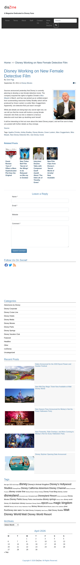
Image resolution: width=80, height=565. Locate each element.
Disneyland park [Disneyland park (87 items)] (33, 496)
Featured (7, 338)
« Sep (6, 552)
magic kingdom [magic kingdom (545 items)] (62, 502)
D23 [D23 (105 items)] (10, 484)
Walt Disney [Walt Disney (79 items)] (44, 510)
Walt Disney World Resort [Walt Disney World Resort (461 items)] (37, 514)
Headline (7, 341)
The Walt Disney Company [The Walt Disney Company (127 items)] (31, 510)
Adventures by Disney (12, 305)
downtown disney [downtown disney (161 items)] (18, 503)
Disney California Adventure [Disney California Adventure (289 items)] (35, 488)
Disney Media (9, 320)
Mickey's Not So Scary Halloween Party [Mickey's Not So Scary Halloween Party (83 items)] (20, 506)
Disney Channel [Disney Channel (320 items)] (57, 488)
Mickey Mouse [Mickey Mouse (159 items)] (37, 506)
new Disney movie (37, 135)
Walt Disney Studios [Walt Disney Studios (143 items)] (55, 510)
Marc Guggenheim (63, 132)
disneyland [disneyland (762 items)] (11, 495)
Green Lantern (49, 132)
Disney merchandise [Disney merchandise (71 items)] (62, 496)
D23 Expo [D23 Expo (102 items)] (16, 484)
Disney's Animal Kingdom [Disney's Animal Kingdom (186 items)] (38, 484)
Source (6, 128)
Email (14, 205)
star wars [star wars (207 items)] (18, 510)
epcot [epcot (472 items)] (44, 502)
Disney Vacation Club (12, 334)
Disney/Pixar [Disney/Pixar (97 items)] (17, 488)
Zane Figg (10, 80)
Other (6, 345)
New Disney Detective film (19, 135)
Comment (16, 223)
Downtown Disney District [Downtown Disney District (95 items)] (33, 503)
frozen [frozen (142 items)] (50, 503)
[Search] (65, 21)
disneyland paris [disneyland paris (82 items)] (23, 496)
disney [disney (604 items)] (23, 484)
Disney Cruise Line (11, 312)
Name (15, 197)
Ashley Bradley (26, 132)
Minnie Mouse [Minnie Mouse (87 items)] (47, 506)
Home (7, 62)
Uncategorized (9, 352)
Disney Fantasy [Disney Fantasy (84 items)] (38, 492)
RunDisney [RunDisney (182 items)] (8, 510)
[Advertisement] (40, 43)
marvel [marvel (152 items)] (6, 506)
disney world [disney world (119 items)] (68, 499)
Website (15, 214)
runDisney (8, 349)
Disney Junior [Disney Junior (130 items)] (62, 492)
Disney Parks (9, 327)
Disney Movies (9, 323)
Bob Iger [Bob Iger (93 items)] (6, 484)
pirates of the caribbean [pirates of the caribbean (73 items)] (57, 506)
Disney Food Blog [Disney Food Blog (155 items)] (50, 492)
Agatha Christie (14, 132)
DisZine (39, 560)
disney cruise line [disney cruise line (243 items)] (17, 491)
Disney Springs (9, 330)
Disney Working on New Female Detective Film (41, 62)
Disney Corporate (10, 309)
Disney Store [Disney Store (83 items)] (59, 499)
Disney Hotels (9, 316)
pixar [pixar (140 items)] (66, 506)
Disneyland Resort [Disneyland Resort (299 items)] (47, 495)
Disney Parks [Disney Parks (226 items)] (16, 499)
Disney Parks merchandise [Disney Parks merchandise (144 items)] (32, 499)
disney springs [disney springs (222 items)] (49, 499)
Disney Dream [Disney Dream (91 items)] (30, 492)
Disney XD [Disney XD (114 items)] (7, 503)
